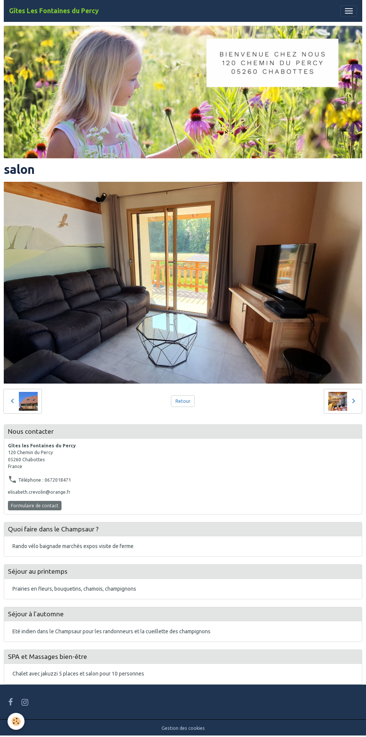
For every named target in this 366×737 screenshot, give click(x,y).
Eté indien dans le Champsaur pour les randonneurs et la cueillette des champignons (111, 631)
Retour (183, 401)
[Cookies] (16, 721)
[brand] (54, 11)
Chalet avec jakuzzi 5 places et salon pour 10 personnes (78, 674)
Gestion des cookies (183, 728)
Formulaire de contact (34, 505)
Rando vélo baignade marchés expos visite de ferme (73, 546)
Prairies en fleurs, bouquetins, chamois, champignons (74, 589)
